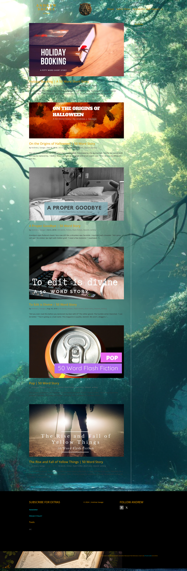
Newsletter (33, 510)
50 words (62, 85)
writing (94, 85)
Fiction (70, 85)
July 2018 (138, 68)
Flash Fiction (78, 85)
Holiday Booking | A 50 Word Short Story (59, 81)
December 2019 (141, 50)
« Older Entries (35, 487)
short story (89, 308)
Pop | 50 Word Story (44, 383)
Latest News (123, 8)
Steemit (87, 85)
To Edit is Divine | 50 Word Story (53, 304)
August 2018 (140, 64)
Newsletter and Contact (146, 8)
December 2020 (141, 39)
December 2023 (141, 31)
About (110, 8)
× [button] (0, 569)
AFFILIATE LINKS (148, 556)
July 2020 (138, 46)
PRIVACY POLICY (35, 516)
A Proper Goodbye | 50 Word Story (54, 226)
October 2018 (140, 61)
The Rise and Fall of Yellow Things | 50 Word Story (66, 462)
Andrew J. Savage (38, 85)
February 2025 (140, 28)
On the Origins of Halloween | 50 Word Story (62, 143)
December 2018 (141, 57)
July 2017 (138, 72)
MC (30, 529)
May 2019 (138, 53)
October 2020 (140, 42)
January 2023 (140, 35)
